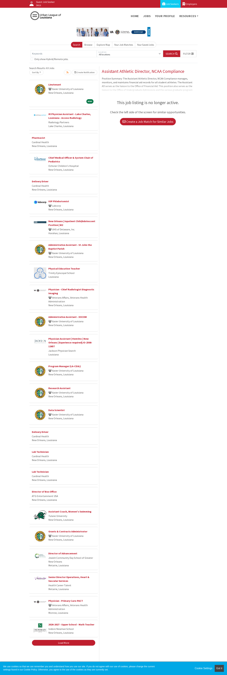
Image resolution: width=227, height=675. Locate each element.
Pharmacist (38, 137)
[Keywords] (64, 53)
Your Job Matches (123, 44)
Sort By (35, 72)
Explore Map (103, 44)
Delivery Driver (40, 181)
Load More (63, 642)
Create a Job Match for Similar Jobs (147, 122)
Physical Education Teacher (64, 268)
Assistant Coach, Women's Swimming (69, 511)
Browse (88, 44)
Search (76, 44)
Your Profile (165, 16)
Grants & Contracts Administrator (67, 531)
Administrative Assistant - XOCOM (67, 316)
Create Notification (84, 72)
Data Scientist (56, 410)
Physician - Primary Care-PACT (65, 600)
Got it (219, 668)
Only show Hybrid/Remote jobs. (51, 59)
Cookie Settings (203, 668)
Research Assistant (59, 388)
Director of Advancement (62, 553)
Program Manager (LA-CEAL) (64, 366)
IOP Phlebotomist (58, 201)
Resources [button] (187, 16)
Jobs (147, 16)
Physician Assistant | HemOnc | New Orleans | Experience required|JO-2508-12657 (70, 342)
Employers (190, 4)
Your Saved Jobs (145, 44)
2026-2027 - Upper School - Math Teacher (71, 624)
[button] (188, 53)
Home (135, 16)
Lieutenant (54, 84)
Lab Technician (40, 451)
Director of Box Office (44, 491)
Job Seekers (170, 4)
